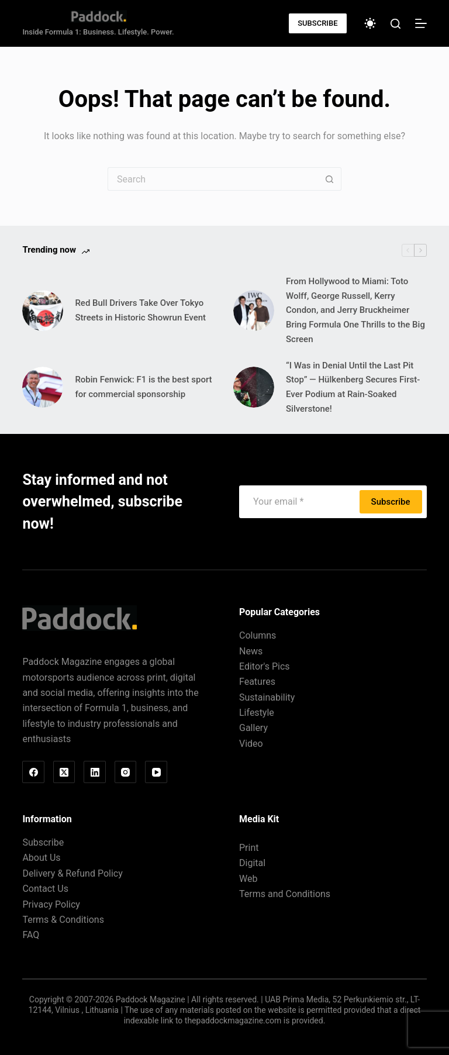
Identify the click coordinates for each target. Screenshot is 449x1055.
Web (248, 878)
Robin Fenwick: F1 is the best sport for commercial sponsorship (143, 386)
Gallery (253, 727)
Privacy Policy (51, 904)
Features (257, 681)
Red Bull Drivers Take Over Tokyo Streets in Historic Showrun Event (140, 310)
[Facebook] (33, 772)
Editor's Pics (264, 666)
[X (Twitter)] (64, 772)
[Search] (395, 24)
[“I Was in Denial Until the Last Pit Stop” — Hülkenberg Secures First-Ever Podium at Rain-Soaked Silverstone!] (253, 387)
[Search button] (329, 179)
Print (248, 847)
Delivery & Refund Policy (72, 873)
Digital (252, 862)
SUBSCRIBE (317, 23)
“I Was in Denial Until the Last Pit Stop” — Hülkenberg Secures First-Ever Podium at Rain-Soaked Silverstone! (353, 387)
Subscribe (390, 502)
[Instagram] (126, 772)
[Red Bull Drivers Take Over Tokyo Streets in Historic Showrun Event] (42, 310)
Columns (257, 635)
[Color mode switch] (370, 23)
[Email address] (301, 501)
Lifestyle (256, 712)
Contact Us (45, 888)
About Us (41, 857)
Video (251, 743)
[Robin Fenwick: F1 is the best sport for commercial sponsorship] (42, 387)
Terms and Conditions (284, 893)
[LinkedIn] (95, 772)
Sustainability (267, 697)
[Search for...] (213, 179)
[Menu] (421, 23)
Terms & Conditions (63, 919)
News (251, 651)
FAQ (30, 934)
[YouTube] (156, 772)
